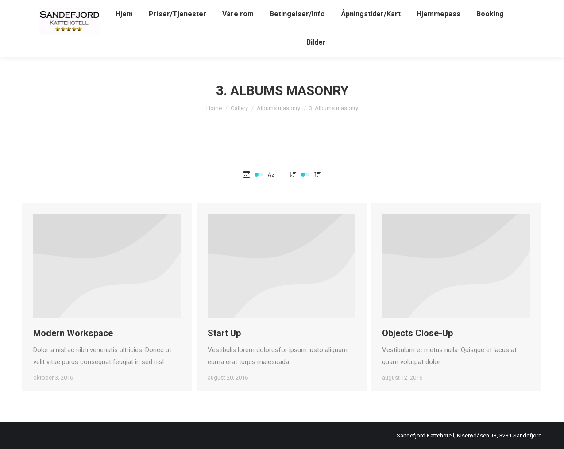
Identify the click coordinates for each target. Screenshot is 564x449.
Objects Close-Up (417, 337)
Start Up (224, 333)
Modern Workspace (73, 333)
